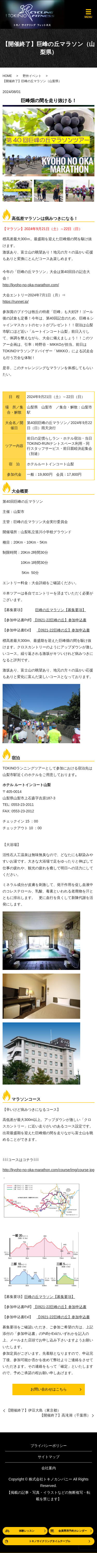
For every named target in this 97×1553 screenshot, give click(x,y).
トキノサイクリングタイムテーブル (49, 1541)
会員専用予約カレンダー (72, 1530)
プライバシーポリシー (49, 1446)
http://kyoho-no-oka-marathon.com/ (31, 285)
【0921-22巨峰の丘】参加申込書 (59, 620)
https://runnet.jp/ (15, 301)
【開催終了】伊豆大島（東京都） (33, 1410)
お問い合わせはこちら (49, 1389)
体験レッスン (26, 1530)
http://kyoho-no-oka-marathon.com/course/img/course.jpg (48, 1170)
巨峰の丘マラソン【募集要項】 (60, 610)
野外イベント (32, 76)
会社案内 (48, 1468)
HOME (7, 76)
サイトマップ (48, 1457)
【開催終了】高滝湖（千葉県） (65, 1415)
